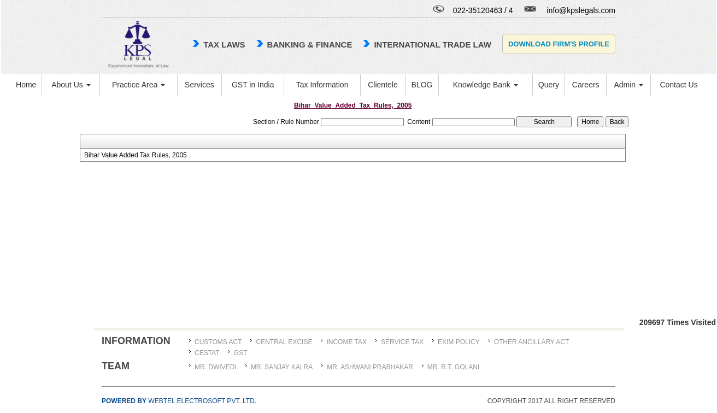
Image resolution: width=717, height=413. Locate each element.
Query (548, 84)
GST (241, 353)
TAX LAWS (224, 44)
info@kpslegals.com (581, 10)
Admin (628, 84)
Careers (586, 84)
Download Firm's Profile (558, 44)
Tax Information (322, 84)
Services (199, 84)
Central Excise (284, 342)
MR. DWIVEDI (216, 367)
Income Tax (346, 342)
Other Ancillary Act (531, 342)
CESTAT (207, 353)
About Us (70, 84)
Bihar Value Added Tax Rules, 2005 (135, 155)
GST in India (253, 84)
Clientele (382, 84)
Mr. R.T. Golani (453, 367)
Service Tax (402, 342)
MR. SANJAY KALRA (282, 367)
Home (26, 84)
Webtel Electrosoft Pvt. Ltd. (179, 401)
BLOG (422, 84)
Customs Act (218, 342)
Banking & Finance (309, 44)
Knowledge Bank (485, 84)
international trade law (432, 44)
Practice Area (138, 84)
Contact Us (678, 84)
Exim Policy (459, 342)
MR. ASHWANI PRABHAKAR (370, 367)
